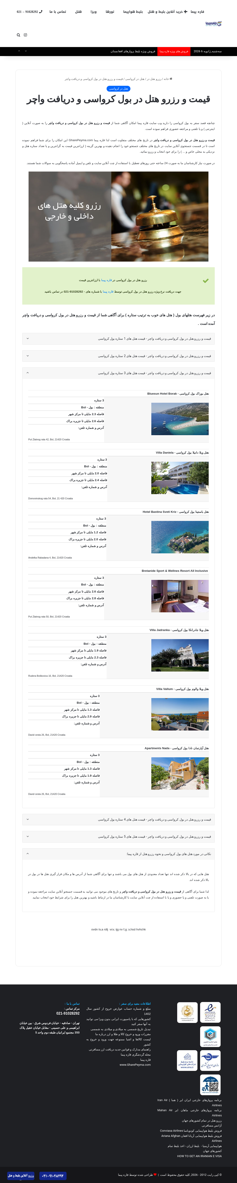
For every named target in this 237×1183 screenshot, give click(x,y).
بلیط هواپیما (133, 12)
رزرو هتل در (154, 79)
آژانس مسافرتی (211, 1125)
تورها (110, 12)
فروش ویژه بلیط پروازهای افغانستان (133, 51)
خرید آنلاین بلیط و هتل (168, 12)
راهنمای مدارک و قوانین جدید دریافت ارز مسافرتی (120, 1049)
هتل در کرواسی (134, 79)
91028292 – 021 (29, 12)
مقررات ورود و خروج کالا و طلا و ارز (128, 1034)
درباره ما (100, 1034)
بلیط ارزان (193, 1146)
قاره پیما (197, 12)
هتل (78, 12)
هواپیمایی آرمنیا (212, 1146)
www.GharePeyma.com (135, 1064)
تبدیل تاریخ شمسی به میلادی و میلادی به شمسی (121, 1029)
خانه (168, 79)
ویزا (94, 12)
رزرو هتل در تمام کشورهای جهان (202, 1120)
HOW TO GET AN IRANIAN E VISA (199, 1156)
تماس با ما (57, 12)
